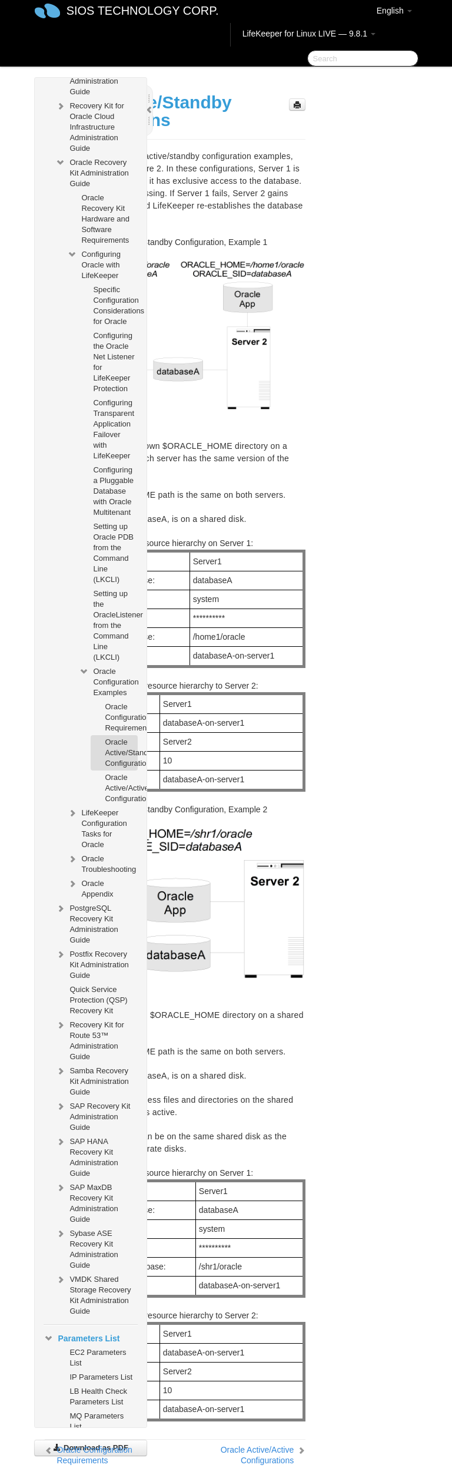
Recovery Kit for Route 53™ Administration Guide (89, 1039)
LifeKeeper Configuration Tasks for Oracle (97, 827)
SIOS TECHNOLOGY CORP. (143, 10)
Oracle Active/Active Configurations (121, 788)
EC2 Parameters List (97, 1357)
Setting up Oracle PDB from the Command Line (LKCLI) (113, 553)
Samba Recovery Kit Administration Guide (91, 1080)
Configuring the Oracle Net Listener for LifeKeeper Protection (113, 362)
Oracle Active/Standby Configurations (121, 753)
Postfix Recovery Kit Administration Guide (91, 963)
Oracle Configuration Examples (108, 680)
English (394, 10)
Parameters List (81, 1338)
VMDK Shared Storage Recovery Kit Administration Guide (93, 1293)
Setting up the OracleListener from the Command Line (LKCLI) (115, 625)
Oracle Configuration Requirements (121, 717)
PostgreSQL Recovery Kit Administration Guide (86, 922)
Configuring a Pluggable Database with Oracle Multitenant (113, 491)
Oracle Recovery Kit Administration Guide (91, 172)
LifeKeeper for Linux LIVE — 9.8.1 (308, 33)
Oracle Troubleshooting (101, 863)
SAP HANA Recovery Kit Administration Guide (86, 1156)
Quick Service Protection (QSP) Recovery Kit (98, 1000)
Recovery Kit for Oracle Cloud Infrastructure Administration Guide (89, 126)
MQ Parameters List (96, 1421)
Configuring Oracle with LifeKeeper (94, 263)
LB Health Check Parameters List (98, 1396)
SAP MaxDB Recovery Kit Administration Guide (86, 1202)
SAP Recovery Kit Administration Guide (92, 1115)
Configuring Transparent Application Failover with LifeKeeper (113, 429)
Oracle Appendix (90, 887)
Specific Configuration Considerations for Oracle (115, 305)
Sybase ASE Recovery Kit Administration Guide (86, 1247)
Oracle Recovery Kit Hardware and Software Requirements (105, 218)
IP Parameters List (100, 1377)
